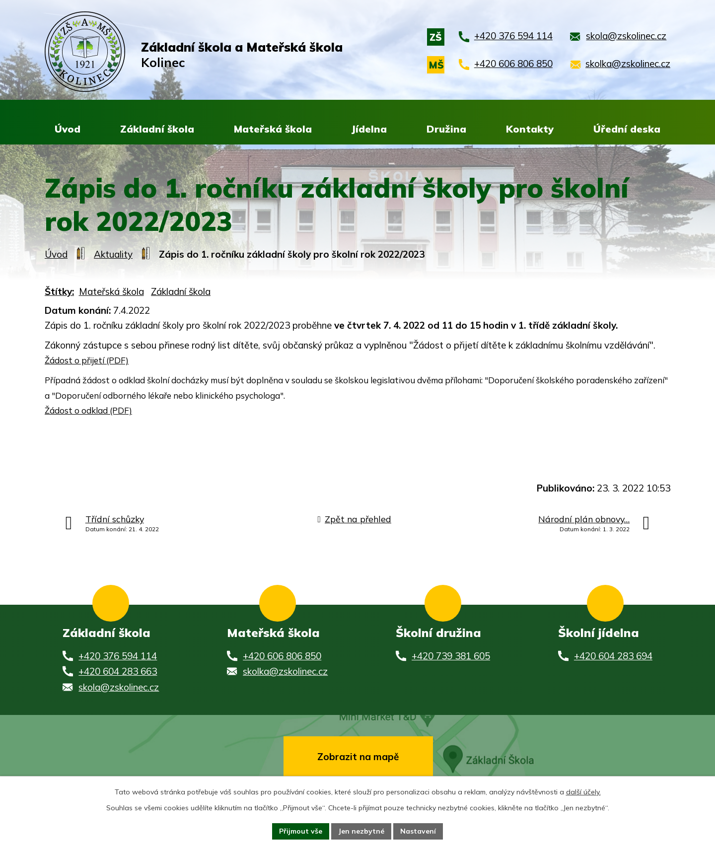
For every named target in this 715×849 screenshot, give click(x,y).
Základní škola (181, 292)
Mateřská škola (111, 292)
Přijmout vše (300, 831)
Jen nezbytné (361, 831)
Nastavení (418, 831)
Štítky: (59, 292)
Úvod (56, 255)
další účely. (583, 791)
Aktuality (113, 255)
